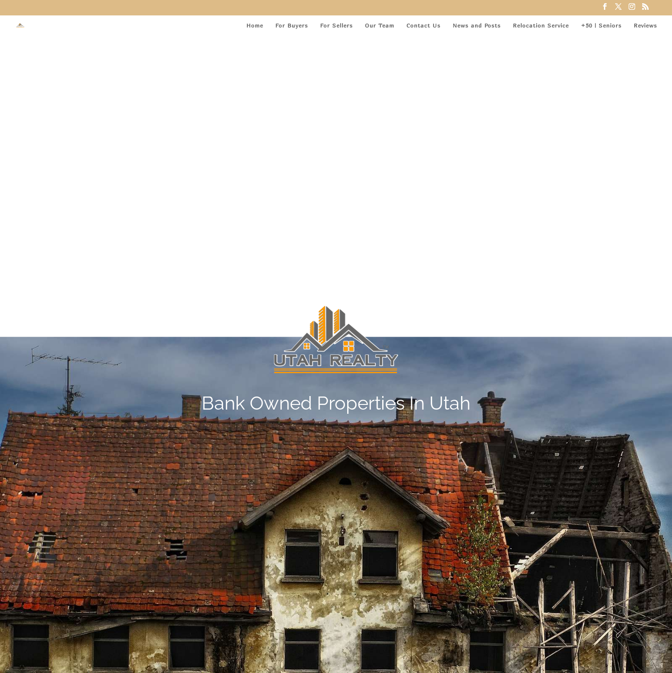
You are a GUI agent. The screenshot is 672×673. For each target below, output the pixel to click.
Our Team (379, 25)
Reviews (645, 25)
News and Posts (477, 25)
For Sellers (336, 25)
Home (254, 25)
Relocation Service (541, 25)
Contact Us (423, 25)
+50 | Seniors (601, 25)
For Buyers (291, 25)
